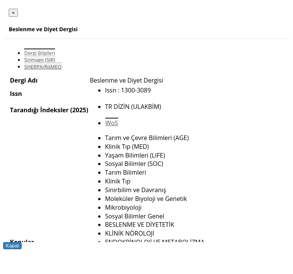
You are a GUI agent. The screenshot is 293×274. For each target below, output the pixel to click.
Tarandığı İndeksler (39, 110)
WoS (111, 123)
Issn (16, 93)
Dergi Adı (24, 80)
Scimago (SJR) (39, 59)
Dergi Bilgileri (39, 52)
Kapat (12, 246)
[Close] (13, 13)
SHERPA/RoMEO (43, 66)
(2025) (79, 110)
